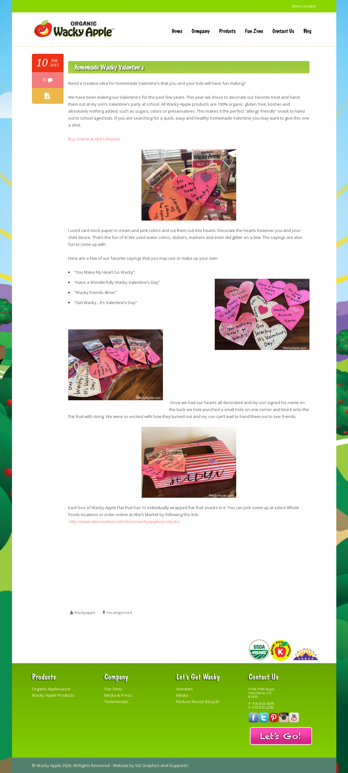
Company (201, 30)
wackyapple (85, 612)
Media (182, 695)
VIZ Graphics (147, 765)
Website (121, 765)
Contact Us (283, 30)
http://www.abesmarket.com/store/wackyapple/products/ (124, 521)
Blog (307, 30)
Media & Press (118, 695)
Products (227, 30)
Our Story (113, 688)
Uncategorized (120, 612)
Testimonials (116, 701)
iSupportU (178, 765)
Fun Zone (254, 30)
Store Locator (303, 6)
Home (177, 30)
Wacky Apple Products (53, 695)
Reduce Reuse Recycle (197, 701)
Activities (184, 688)
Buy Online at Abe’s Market (94, 139)
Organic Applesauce (51, 688)
